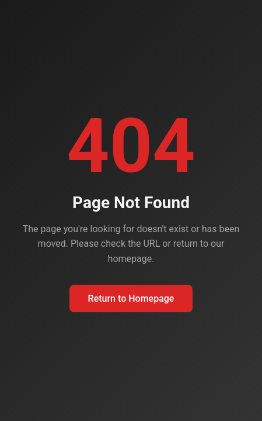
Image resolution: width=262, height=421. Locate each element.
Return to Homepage (131, 298)
